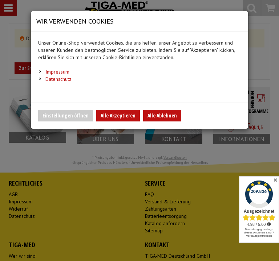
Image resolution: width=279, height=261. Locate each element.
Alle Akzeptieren (118, 115)
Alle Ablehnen (162, 115)
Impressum (57, 72)
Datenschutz (58, 79)
